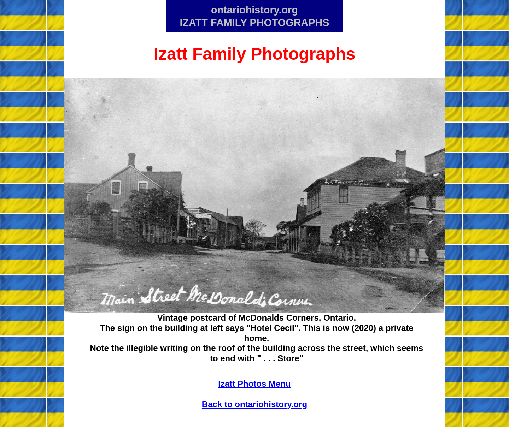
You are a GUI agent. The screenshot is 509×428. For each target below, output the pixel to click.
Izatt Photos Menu (254, 383)
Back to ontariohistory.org (254, 404)
